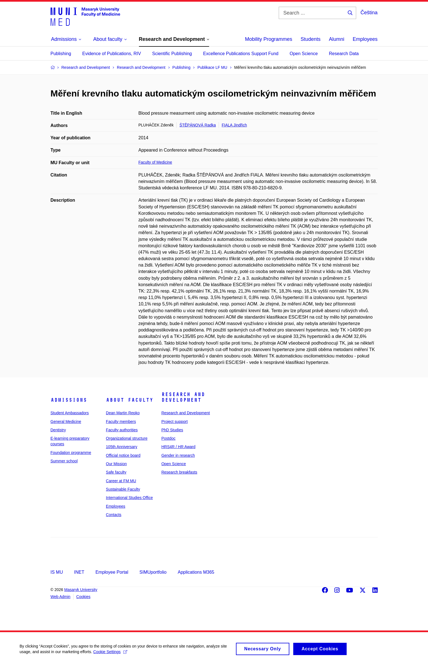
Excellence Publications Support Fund (241, 53)
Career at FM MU (121, 481)
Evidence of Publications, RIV (111, 53)
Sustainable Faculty (123, 489)
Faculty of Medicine (155, 162)
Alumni (336, 39)
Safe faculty (116, 472)
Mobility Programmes (268, 39)
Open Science (304, 53)
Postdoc (168, 438)
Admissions (69, 400)
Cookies (83, 596)
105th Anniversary (121, 446)
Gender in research (178, 455)
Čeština (368, 12)
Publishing (61, 53)
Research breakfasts (179, 472)
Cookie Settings (110, 654)
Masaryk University (80, 589)
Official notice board (123, 455)
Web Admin (60, 596)
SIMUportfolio (153, 572)
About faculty (129, 400)
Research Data (344, 53)
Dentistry (58, 430)
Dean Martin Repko (123, 413)
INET (79, 572)
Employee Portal (111, 572)
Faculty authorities (122, 430)
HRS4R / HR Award (178, 446)
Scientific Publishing (172, 53)
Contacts (113, 514)
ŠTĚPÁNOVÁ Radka (197, 125)
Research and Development (183, 397)
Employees (365, 39)
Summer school (64, 461)
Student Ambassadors (70, 413)
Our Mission (116, 464)
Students (310, 39)
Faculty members (121, 421)
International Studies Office (129, 497)
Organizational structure (127, 438)
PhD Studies (172, 430)
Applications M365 (196, 572)
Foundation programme (71, 452)
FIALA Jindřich (234, 125)
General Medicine (66, 421)
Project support (174, 421)
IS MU (57, 572)
